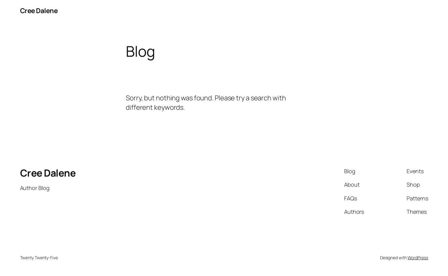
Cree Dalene (39, 10)
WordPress (417, 257)
